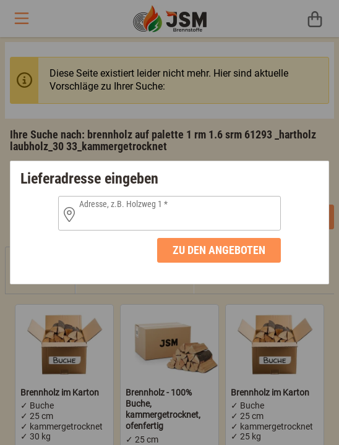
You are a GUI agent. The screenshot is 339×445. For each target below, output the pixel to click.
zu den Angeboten (219, 250)
